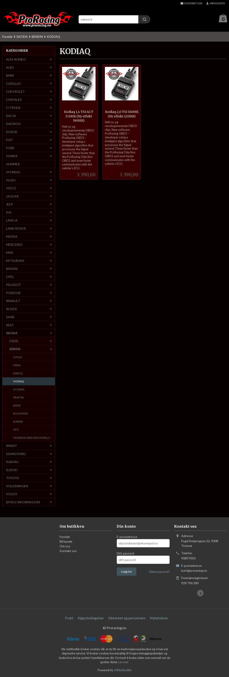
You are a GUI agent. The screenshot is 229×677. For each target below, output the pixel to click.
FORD (10, 148)
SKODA (11, 333)
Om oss (65, 546)
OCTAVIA (18, 389)
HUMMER (13, 164)
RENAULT (13, 301)
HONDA (12, 156)
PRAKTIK (18, 397)
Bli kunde (66, 542)
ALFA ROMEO (16, 59)
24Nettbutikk (123, 670)
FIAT (9, 140)
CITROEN (13, 108)
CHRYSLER (14, 100)
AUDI (10, 68)
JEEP (9, 204)
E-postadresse (127, 537)
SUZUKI (12, 470)
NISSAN (11, 269)
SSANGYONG (16, 454)
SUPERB (18, 421)
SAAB (10, 317)
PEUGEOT (13, 285)
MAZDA (11, 237)
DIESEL (14, 341)
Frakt (69, 618)
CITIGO (17, 357)
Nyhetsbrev (159, 618)
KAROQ (18, 373)
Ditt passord (125, 553)
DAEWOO (13, 124)
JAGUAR (12, 196)
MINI (9, 253)
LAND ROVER (16, 229)
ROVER (11, 309)
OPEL (10, 277)
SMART (11, 446)
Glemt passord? (159, 572)
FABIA (17, 365)
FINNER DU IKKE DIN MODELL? (31, 438)
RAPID (17, 405)
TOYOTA (12, 478)
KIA (9, 212)
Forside (7, 37)
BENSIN (15, 349)
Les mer (124, 662)
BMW (10, 76)
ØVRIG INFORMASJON (23, 502)
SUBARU (12, 462)
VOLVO (11, 494)
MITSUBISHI (15, 261)
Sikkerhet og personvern (127, 618)
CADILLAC (13, 84)
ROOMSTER (20, 413)
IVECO (11, 188)
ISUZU (10, 180)
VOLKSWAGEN (17, 486)
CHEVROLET (15, 92)
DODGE (11, 132)
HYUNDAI (13, 172)
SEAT (10, 325)
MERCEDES (14, 245)
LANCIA (12, 220)
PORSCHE (13, 293)
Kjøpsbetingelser (91, 618)
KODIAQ (18, 381)
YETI (16, 430)
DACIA (11, 116)
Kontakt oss (68, 551)
